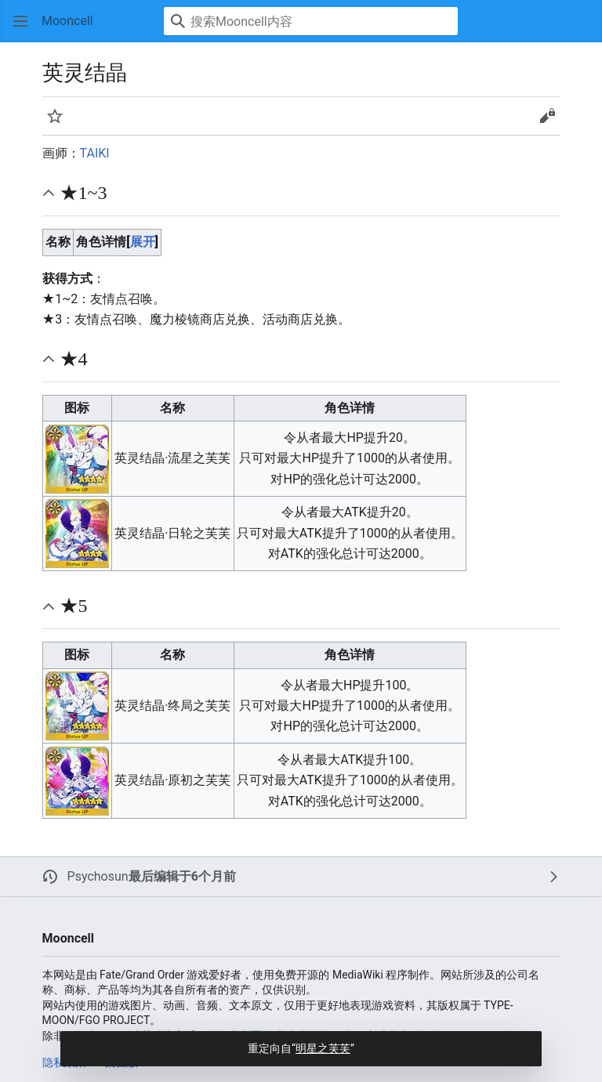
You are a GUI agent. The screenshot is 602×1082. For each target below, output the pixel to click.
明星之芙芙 (323, 1048)
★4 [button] (74, 359)
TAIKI (95, 153)
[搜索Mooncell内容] (311, 21)
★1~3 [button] (83, 193)
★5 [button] (74, 605)
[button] (20, 21)
